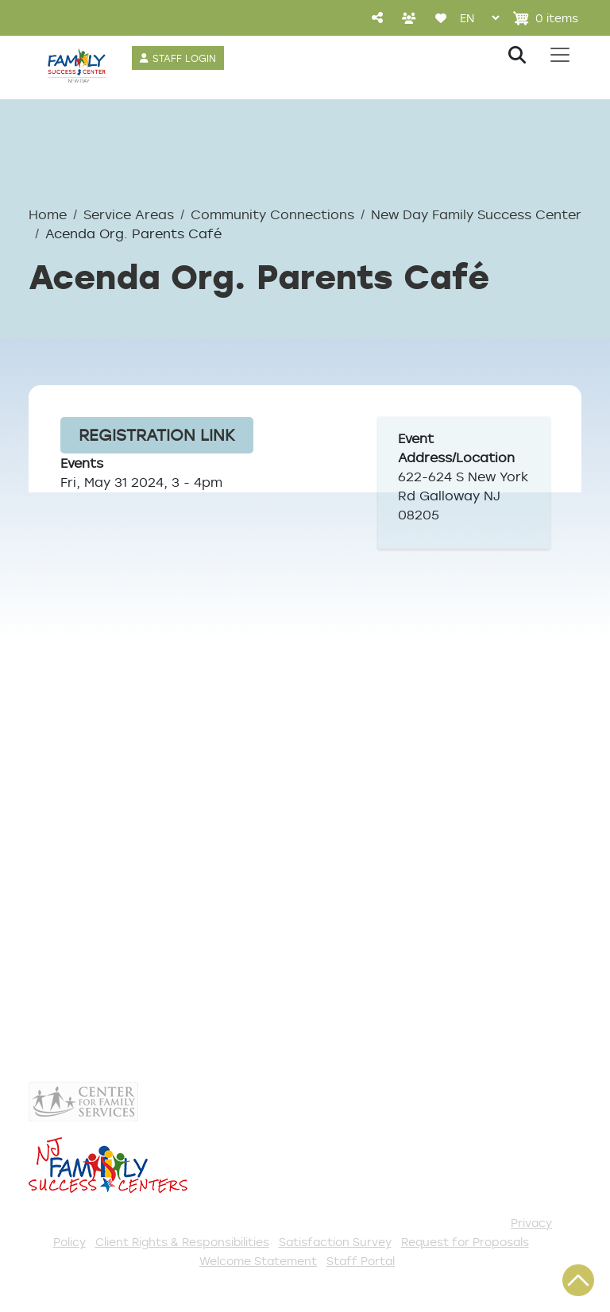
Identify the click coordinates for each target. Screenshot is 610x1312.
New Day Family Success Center (476, 214)
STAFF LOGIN (184, 58)
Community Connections (272, 214)
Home (48, 214)
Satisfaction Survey (335, 1241)
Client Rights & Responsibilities (182, 1241)
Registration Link (157, 435)
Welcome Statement (258, 1260)
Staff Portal (360, 1260)
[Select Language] (479, 18)
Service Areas (128, 214)
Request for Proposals (465, 1241)
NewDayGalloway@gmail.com (169, 861)
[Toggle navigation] (560, 55)
